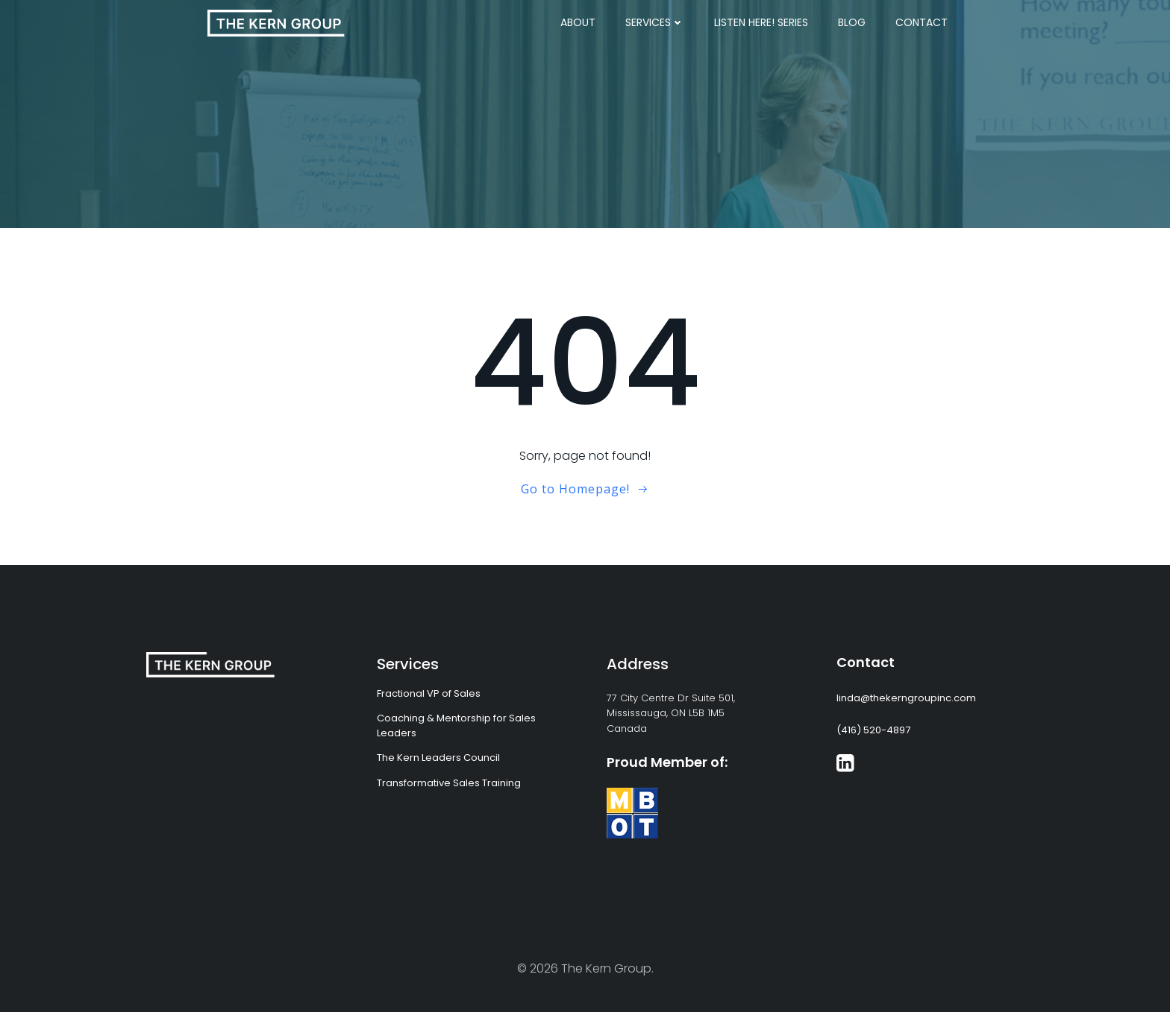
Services (654, 22)
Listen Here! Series (761, 22)
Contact (921, 22)
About (577, 22)
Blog (852, 22)
